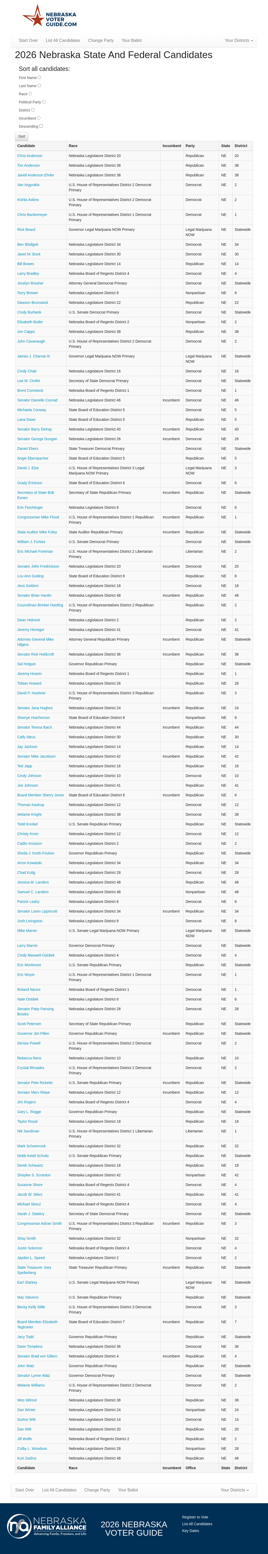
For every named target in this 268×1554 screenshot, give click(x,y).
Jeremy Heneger (30, 630)
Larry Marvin (27, 945)
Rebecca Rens (29, 1058)
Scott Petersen (29, 1024)
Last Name (30, 86)
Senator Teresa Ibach (34, 727)
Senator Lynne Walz (33, 1375)
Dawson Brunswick (32, 302)
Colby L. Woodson (32, 1448)
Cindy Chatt (26, 371)
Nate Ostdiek (27, 999)
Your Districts (239, 40)
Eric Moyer (26, 974)
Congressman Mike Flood (38, 517)
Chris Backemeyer (32, 215)
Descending (31, 126)
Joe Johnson (27, 785)
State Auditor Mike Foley (37, 532)
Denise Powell (29, 1043)
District (27, 110)
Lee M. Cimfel (28, 381)
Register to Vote (195, 1517)
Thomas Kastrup (30, 805)
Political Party (32, 102)
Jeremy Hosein (29, 674)
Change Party (101, 40)
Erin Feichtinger (30, 507)
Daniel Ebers (27, 448)
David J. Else (28, 468)
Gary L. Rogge (29, 1112)
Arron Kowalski (29, 863)
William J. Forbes (31, 542)
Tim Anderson (28, 165)
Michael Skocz (29, 1204)
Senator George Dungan (37, 439)
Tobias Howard (29, 683)
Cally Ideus (26, 737)
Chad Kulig (26, 872)
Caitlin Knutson (29, 843)
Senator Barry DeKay (34, 429)
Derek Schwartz (30, 1165)
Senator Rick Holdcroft (35, 654)
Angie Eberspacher (32, 458)
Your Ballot (131, 40)
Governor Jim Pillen (33, 1033)
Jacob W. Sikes (29, 1194)
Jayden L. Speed (31, 1258)
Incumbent (29, 118)
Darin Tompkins (29, 1346)
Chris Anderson (29, 156)
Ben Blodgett (27, 244)
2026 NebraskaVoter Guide (134, 1529)
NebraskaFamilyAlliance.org (46, 1526)
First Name (30, 78)
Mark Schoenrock (31, 1146)
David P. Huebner (31, 693)
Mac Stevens (27, 1297)
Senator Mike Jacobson (36, 756)
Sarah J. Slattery (30, 1214)
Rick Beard (26, 229)
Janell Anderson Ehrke (35, 175)
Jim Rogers (26, 1102)
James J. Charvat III (33, 356)
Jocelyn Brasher (30, 283)
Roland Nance (29, 989)
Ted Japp (24, 766)
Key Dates (190, 1531)
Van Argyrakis (28, 185)
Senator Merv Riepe (33, 1092)
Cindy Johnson (29, 776)
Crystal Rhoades (30, 1068)
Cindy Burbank (29, 312)
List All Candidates (63, 40)
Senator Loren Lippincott (37, 911)
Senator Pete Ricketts (35, 1083)
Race (25, 94)
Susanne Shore (30, 1185)
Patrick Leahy (28, 901)
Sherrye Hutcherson (33, 717)
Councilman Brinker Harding (40, 605)
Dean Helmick (28, 620)
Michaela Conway (31, 410)
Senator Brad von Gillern (37, 1356)
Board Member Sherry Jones (40, 795)
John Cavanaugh (31, 341)
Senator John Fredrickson (38, 566)
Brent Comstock (30, 390)
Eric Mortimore (29, 965)
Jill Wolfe (24, 1439)
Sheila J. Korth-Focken (35, 853)
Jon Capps (26, 331)
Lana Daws (26, 419)
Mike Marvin (27, 931)
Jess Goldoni (27, 586)
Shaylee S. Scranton (34, 1175)
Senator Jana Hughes (35, 708)
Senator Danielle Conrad (37, 400)
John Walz (25, 1366)
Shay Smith (26, 1238)
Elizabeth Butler (30, 322)
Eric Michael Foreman (35, 551)
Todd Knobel (27, 824)
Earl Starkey (27, 1282)
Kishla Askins (28, 200)
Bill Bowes (25, 264)
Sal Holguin (26, 664)
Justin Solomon (29, 1248)
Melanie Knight (29, 814)
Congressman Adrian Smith (39, 1223)
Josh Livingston (30, 921)
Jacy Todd (25, 1337)
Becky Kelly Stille (31, 1307)
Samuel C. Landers (33, 892)
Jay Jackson (27, 747)
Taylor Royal (27, 1121)
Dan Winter (26, 1410)
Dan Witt (24, 1429)
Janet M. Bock (29, 254)
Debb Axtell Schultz (33, 1156)
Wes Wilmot (27, 1400)
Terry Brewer (27, 293)
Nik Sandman (28, 1131)
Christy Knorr (28, 834)
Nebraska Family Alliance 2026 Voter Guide (49, 15)
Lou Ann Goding (30, 576)
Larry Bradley (28, 273)
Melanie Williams (31, 1385)
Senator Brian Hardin (34, 595)
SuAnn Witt (26, 1419)
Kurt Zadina (26, 1458)
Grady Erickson (29, 483)
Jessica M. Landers (33, 882)
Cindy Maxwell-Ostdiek (35, 955)
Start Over (28, 40)
